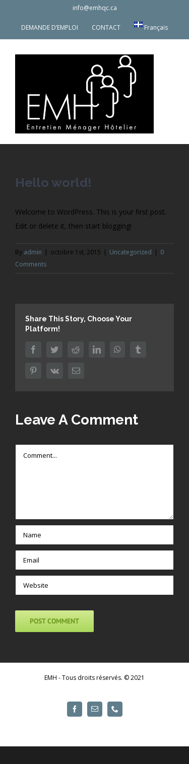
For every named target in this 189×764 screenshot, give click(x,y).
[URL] (94, 585)
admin (33, 252)
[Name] (94, 535)
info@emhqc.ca (95, 8)
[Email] (94, 560)
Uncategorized (130, 252)
